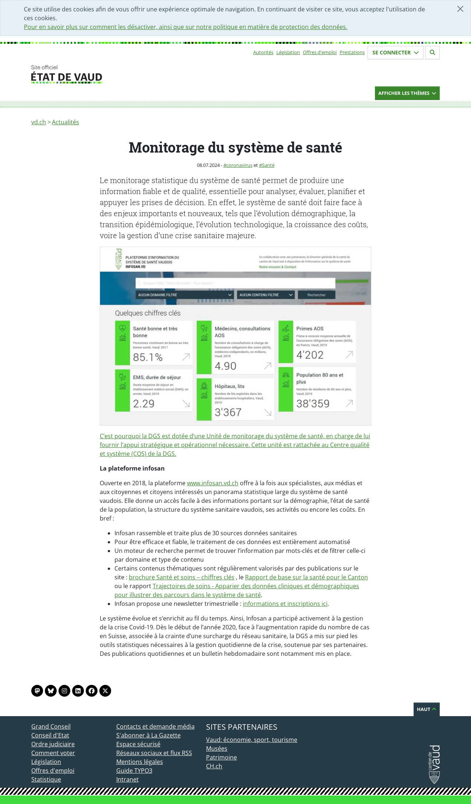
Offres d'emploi (320, 52)
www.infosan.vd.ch (212, 483)
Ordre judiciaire (53, 744)
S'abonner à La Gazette (148, 735)
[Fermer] (460, 8)
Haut (426, 709)
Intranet (127, 779)
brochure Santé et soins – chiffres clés (181, 577)
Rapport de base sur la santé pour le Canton (306, 577)
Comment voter (53, 753)
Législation (288, 52)
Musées (216, 748)
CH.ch (214, 766)
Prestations (352, 52)
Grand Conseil (51, 726)
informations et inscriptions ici (285, 604)
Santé (268, 165)
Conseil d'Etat (50, 735)
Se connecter (395, 52)
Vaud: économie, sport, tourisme (251, 740)
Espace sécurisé (138, 744)
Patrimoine (221, 757)
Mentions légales (139, 762)
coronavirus (239, 165)
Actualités (65, 122)
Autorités (263, 52)
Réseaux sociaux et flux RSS (154, 753)
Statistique (46, 779)
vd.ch (38, 122)
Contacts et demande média (155, 726)
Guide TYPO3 (134, 771)
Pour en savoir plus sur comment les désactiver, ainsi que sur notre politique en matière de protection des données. (185, 27)
